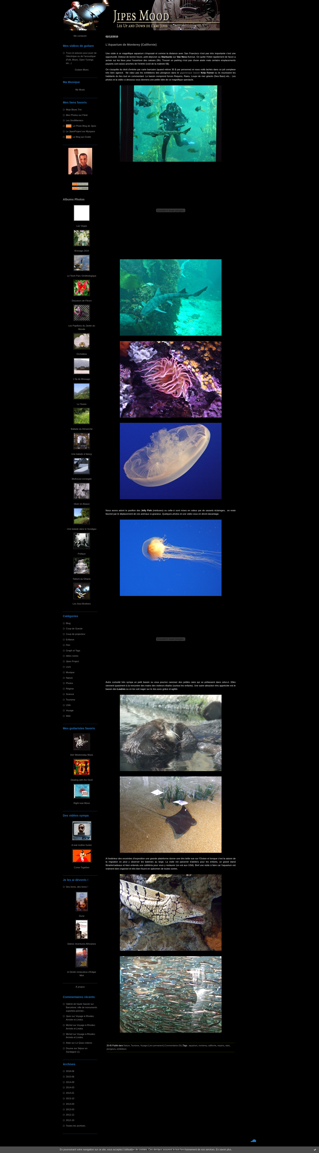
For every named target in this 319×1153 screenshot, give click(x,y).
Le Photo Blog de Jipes (84, 126)
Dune (81, 916)
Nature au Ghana (82, 579)
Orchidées (81, 354)
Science (70, 694)
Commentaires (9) (173, 1045)
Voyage (69, 710)
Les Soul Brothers (82, 603)
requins (220, 1045)
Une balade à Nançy (81, 454)
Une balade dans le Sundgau (81, 529)
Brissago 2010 (81, 251)
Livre (68, 667)
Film (68, 645)
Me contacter (80, 36)
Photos (69, 683)
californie (212, 1045)
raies (227, 1045)
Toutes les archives (75, 1125)
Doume (69, 1048)
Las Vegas (81, 226)
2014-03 (70, 1087)
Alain (68, 1043)
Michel (69, 1025)
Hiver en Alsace (82, 504)
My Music (80, 89)
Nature (69, 678)
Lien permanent (156, 1045)
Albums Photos (74, 199)
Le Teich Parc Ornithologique (81, 276)
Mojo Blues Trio (74, 109)
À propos (80, 987)
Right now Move (81, 803)
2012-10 (70, 1120)
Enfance (70, 639)
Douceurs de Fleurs (82, 300)
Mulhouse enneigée (82, 479)
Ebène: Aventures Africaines (82, 944)
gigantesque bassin (190, 72)
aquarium (193, 1045)
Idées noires (72, 656)
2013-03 (70, 1109)
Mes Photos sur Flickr (77, 115)
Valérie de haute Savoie (78, 1004)
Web (68, 716)
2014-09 (70, 1082)
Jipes (68, 1016)
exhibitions (122, 1049)
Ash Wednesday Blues (81, 755)
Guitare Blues (82, 69)
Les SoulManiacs (74, 120)
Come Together (81, 867)
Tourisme (70, 699)
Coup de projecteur (75, 634)
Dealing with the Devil (82, 780)
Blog (68, 623)
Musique (70, 672)
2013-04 (70, 1104)
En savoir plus (223, 1149)
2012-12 (70, 1114)
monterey (203, 1045)
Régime (70, 688)
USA (68, 705)
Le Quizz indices (83, 1043)
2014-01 (70, 1093)
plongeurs (111, 1049)
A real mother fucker (81, 845)
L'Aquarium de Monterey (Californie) (131, 44)
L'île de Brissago (81, 379)
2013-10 (70, 1098)
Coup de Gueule (74, 628)
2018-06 (70, 1071)
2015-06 (70, 1076)
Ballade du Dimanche (81, 429)
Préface (82, 554)
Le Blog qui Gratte (82, 137)
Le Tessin (81, 404)
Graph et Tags (73, 650)
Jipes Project (72, 661)
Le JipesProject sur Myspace (80, 131)
